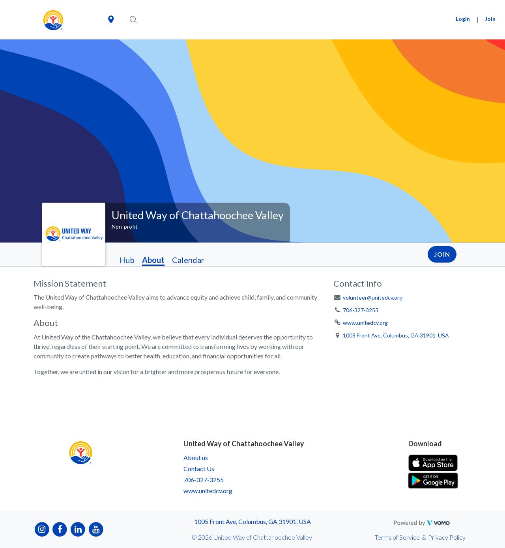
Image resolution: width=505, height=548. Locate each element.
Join (490, 18)
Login (463, 18)
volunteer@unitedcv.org (372, 297)
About (153, 260)
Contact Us (198, 468)
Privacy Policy (447, 537)
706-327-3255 (360, 310)
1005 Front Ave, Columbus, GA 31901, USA (396, 335)
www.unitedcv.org (365, 322)
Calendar (188, 260)
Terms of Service (397, 537)
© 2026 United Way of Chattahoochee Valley (251, 537)
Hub (127, 260)
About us (195, 457)
